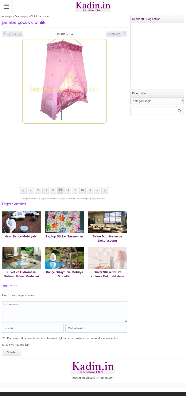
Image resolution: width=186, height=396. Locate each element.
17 (89, 190)
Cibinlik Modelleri (40, 16)
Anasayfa (7, 16)
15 (75, 190)
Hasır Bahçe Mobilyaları (21, 236)
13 (60, 190)
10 (38, 190)
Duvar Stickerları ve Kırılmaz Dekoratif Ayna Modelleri (107, 276)
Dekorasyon (21, 16)
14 (67, 190)
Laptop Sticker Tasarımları (64, 236)
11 (45, 190)
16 (82, 190)
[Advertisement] (64, 155)
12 (52, 190)
